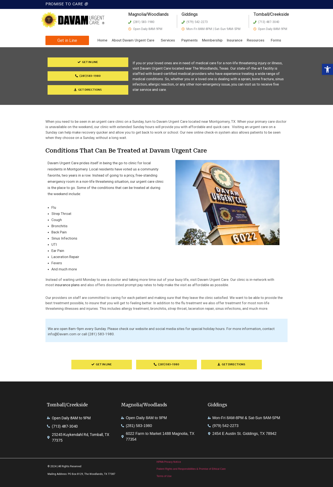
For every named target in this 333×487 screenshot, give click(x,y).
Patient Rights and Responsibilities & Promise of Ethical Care (191, 468)
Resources (257, 40)
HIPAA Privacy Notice (169, 461)
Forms (277, 40)
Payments (189, 40)
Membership (212, 40)
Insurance (235, 40)
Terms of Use (164, 476)
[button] (327, 69)
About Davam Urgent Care (134, 40)
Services (169, 40)
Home (102, 40)
